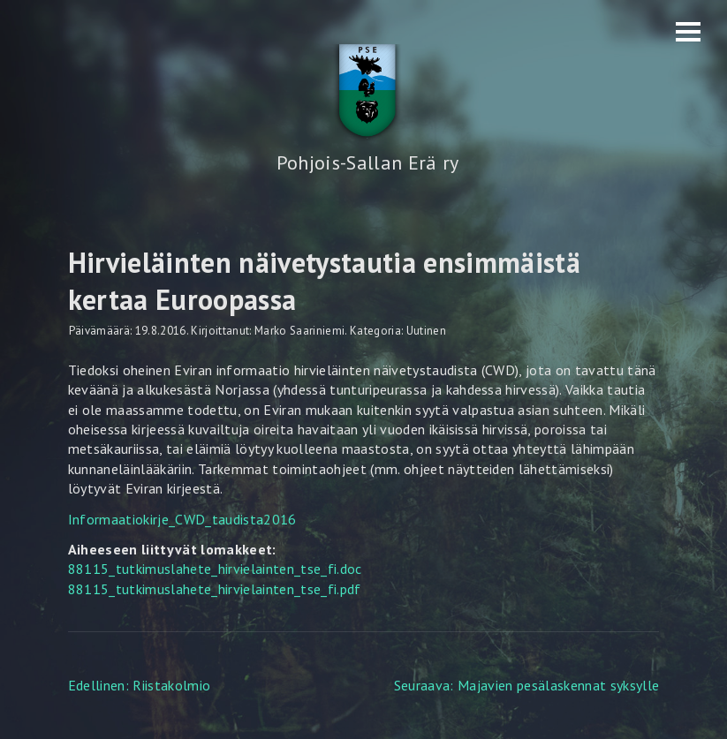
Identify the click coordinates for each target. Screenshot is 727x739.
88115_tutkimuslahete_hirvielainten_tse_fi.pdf (214, 589)
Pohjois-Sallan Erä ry (367, 162)
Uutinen (426, 330)
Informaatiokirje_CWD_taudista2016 (182, 519)
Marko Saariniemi (299, 330)
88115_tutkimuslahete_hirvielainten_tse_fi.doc (215, 568)
